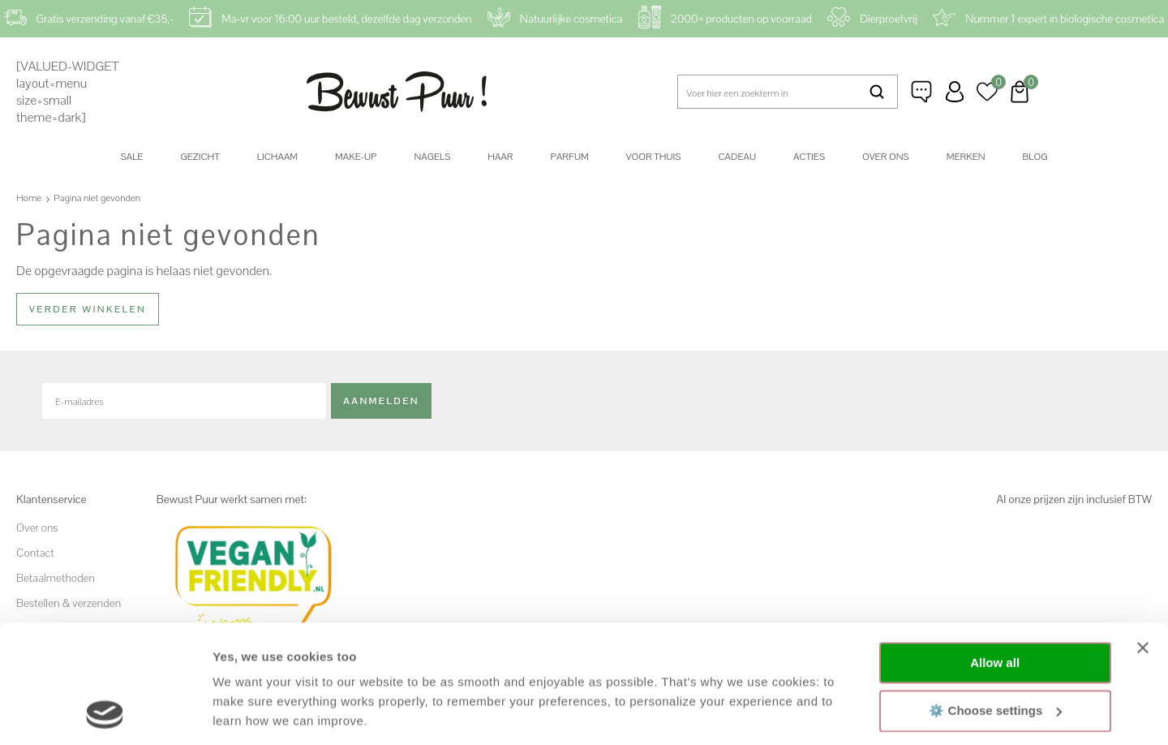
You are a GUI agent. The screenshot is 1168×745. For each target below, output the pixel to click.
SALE (132, 156)
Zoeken (877, 91)
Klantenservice (922, 92)
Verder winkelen (87, 309)
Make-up (355, 156)
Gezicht (199, 156)
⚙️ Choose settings (995, 599)
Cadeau (736, 156)
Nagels (432, 156)
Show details (250, 713)
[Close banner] (1143, 537)
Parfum (570, 156)
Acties (809, 156)
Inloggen (955, 92)
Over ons (885, 156)
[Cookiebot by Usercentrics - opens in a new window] (105, 713)
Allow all (995, 552)
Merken (966, 156)
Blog (1035, 156)
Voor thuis (653, 156)
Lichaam (277, 156)
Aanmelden (381, 400)
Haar (500, 156)
